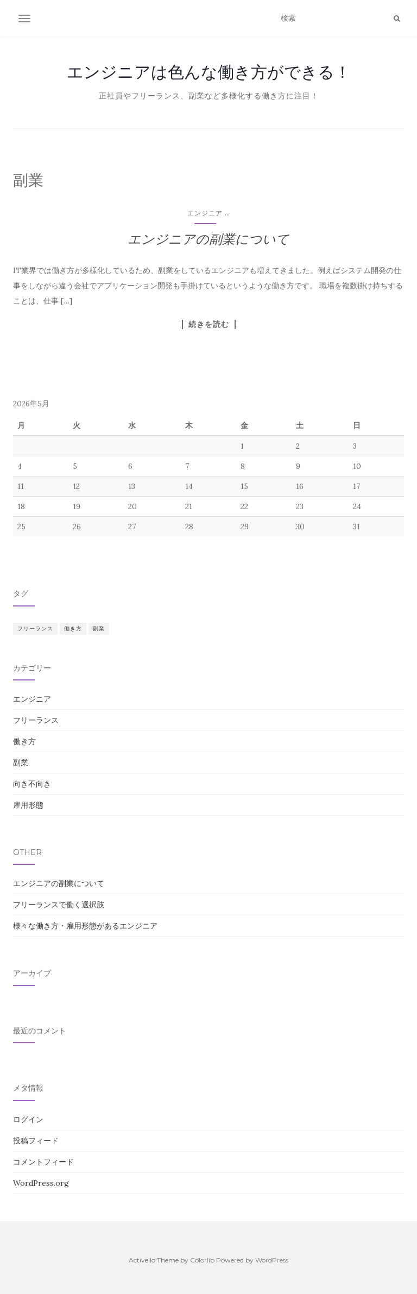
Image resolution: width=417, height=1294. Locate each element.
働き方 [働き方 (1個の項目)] (73, 628)
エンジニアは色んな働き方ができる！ (209, 72)
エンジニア (205, 213)
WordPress (271, 1260)
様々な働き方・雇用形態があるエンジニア (85, 926)
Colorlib (202, 1260)
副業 (20, 762)
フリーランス (36, 720)
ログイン (28, 1119)
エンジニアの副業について (208, 239)
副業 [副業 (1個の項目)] (99, 628)
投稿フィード (36, 1141)
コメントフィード (43, 1162)
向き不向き (32, 784)
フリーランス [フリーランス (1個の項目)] (35, 628)
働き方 (24, 741)
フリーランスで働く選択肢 (58, 904)
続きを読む (208, 324)
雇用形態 (28, 805)
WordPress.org (41, 1183)
